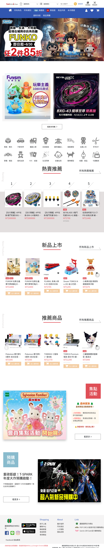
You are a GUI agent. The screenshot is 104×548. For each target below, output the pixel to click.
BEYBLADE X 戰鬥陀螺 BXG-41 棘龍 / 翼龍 (71, 214)
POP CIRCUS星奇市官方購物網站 (92, 527)
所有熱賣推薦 (86, 170)
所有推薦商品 (86, 319)
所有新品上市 (86, 247)
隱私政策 (60, 532)
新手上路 (43, 523)
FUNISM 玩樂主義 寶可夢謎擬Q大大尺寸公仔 (13, 284)
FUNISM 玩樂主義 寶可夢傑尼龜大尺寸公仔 (32, 284)
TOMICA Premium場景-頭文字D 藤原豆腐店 (71, 357)
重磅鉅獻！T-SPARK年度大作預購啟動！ (17, 476)
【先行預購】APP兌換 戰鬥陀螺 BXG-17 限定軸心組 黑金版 (52, 214)
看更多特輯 (51, 126)
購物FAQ (43, 526)
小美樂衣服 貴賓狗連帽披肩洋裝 (90, 282)
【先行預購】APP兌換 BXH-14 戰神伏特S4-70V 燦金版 (33, 214)
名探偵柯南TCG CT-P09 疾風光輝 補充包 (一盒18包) (90, 214)
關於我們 (60, 523)
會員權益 (43, 534)
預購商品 (11, 460)
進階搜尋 (80, 4)
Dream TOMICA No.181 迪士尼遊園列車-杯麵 (70, 284)
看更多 (88, 436)
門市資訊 (60, 526)
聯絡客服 (43, 529)
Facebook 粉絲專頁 (13, 540)
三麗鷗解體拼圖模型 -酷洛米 (90, 355)
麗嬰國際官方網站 (86, 523)
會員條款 (43, 532)
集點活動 (93, 391)
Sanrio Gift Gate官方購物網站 (90, 530)
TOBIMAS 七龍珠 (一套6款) (51, 355)
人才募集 (60, 529)
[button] (97, 203)
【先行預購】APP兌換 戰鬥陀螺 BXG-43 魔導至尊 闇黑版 (13, 214)
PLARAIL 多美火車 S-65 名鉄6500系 (51, 282)
